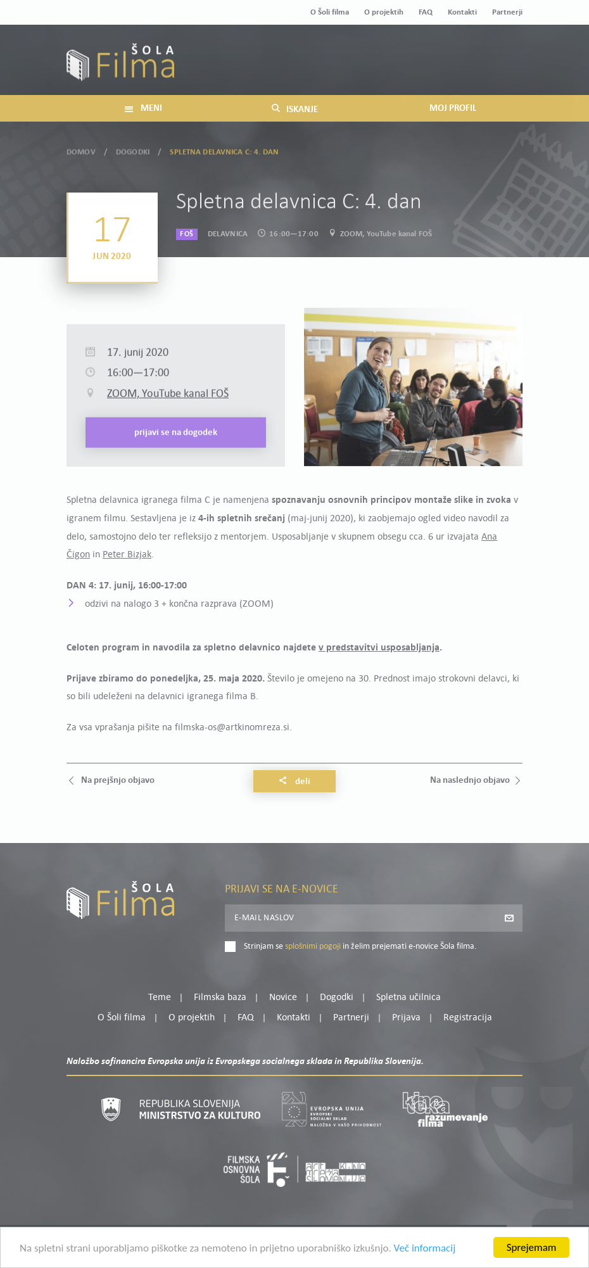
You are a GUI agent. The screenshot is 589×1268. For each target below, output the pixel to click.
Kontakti (462, 12)
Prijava (444, 68)
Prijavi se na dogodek (175, 451)
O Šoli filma (329, 12)
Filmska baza (220, 997)
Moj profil (457, 53)
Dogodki (132, 150)
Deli (294, 782)
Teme (159, 997)
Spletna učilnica (408, 997)
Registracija (500, 68)
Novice (283, 997)
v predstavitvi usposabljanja (379, 648)
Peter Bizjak (127, 555)
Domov (81, 150)
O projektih (383, 12)
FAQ (426, 12)
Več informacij (425, 1250)
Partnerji (507, 12)
